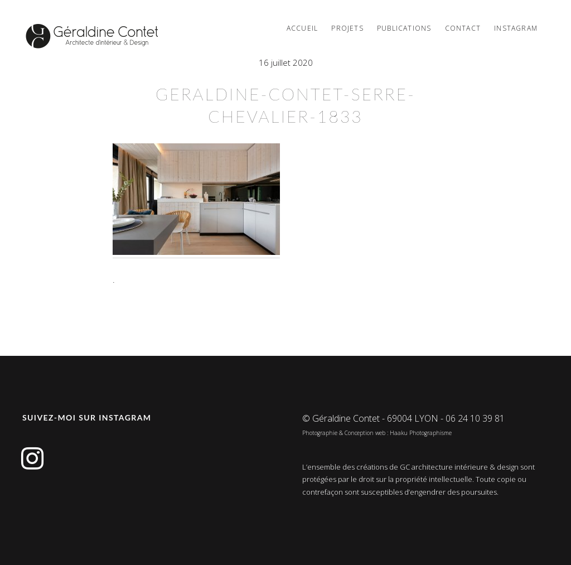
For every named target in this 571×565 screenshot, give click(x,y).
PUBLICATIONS (404, 28)
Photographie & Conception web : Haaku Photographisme (377, 433)
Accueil (302, 28)
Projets (347, 28)
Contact (463, 28)
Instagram (516, 28)
